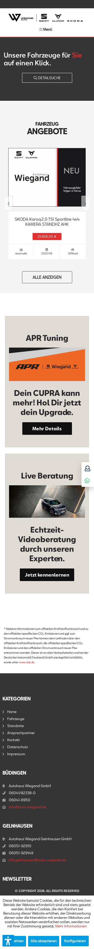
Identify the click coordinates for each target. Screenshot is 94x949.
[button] (8, 940)
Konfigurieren (75, 941)
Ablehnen (16, 941)
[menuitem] (45, 29)
